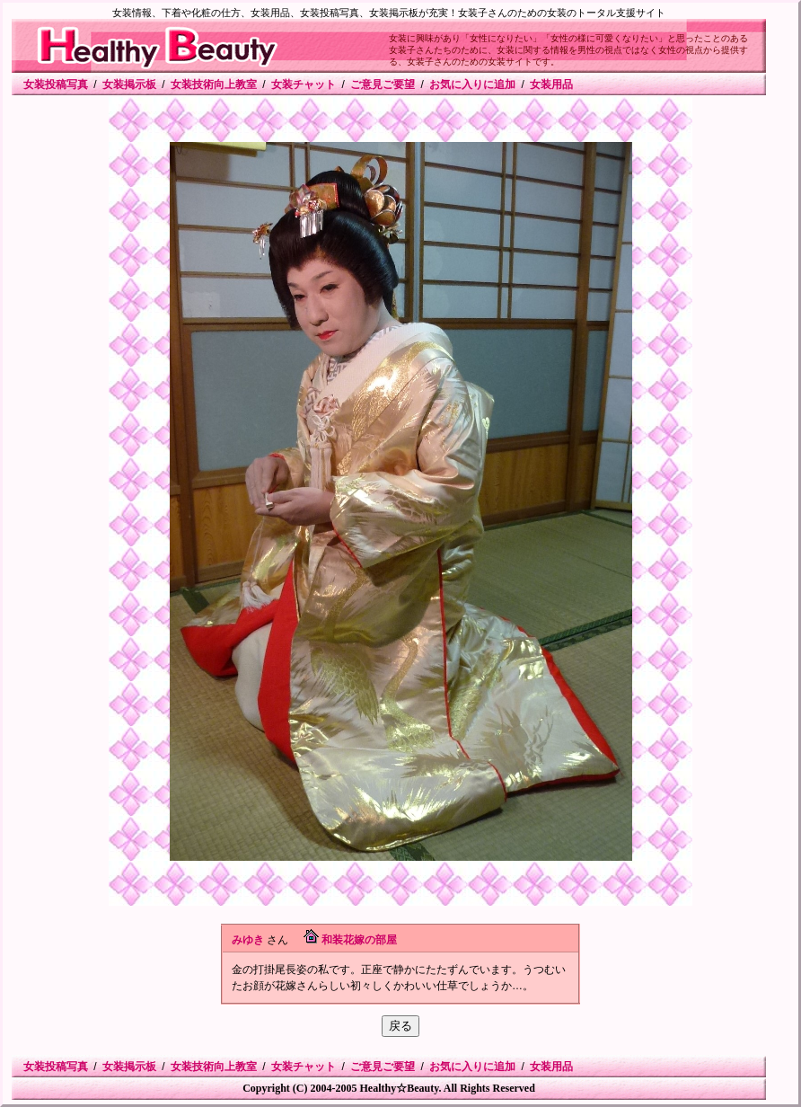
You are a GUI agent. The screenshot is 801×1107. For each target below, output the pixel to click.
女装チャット (303, 84)
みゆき (248, 940)
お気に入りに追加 (472, 84)
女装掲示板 (129, 84)
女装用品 (551, 84)
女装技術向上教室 (214, 84)
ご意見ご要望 (382, 84)
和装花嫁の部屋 (359, 940)
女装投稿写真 (55, 84)
